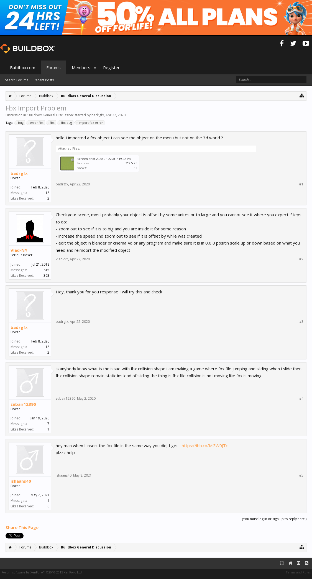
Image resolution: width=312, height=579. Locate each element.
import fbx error (90, 122)
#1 (301, 184)
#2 (301, 259)
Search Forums (16, 80)
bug (20, 122)
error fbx (36, 122)
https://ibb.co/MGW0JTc (205, 445)
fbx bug (65, 122)
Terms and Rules (298, 572)
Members (81, 67)
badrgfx (97, 115)
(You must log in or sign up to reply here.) (274, 519)
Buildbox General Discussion (50, 115)
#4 (301, 398)
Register (111, 67)
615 (46, 270)
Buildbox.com (22, 67)
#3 (301, 321)
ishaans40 (21, 481)
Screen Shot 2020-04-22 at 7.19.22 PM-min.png (111, 159)
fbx (51, 122)
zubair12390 (23, 404)
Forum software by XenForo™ (42, 572)
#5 (301, 475)
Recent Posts (44, 80)
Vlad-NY (19, 250)
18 (47, 192)
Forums (53, 67)
